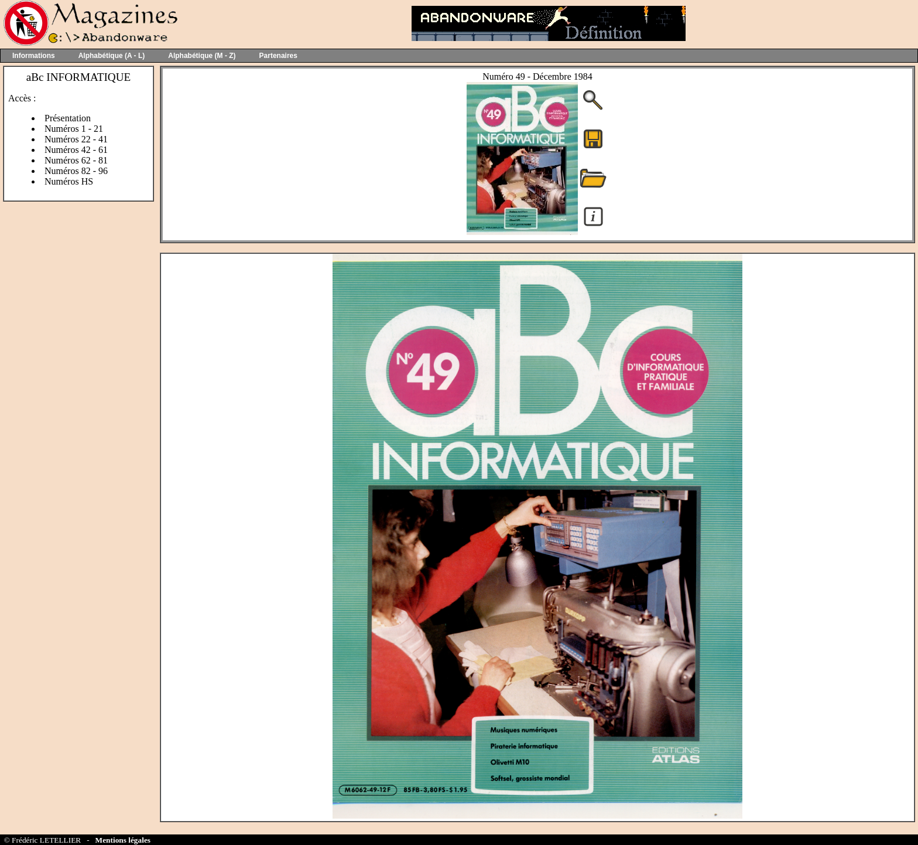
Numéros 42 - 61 (76, 150)
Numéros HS (68, 181)
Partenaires (278, 56)
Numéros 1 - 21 (73, 129)
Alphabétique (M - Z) (201, 56)
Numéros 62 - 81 (76, 160)
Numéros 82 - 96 (76, 171)
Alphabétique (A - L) (111, 56)
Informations (33, 56)
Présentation (67, 118)
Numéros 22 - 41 (76, 139)
